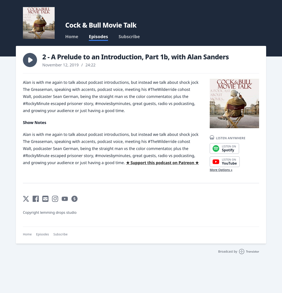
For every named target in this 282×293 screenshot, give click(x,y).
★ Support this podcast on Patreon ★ (162, 162)
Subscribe (129, 36)
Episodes (98, 36)
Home (71, 36)
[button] (30, 60)
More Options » (221, 170)
